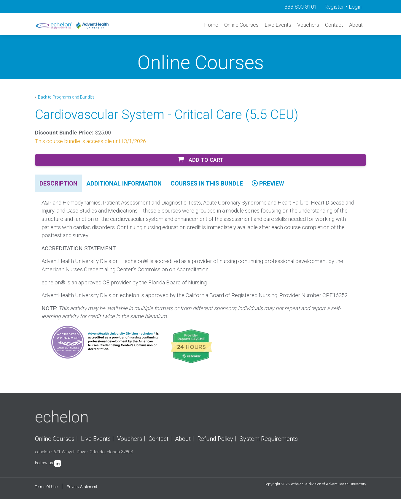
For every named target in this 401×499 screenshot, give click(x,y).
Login (355, 7)
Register (334, 7)
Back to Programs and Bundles (66, 97)
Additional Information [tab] (124, 183)
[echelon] (72, 25)
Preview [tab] (268, 183)
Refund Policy (215, 438)
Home (211, 25)
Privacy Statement (82, 486)
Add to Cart (200, 160)
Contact (334, 25)
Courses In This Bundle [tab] (207, 183)
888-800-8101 (300, 7)
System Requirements (269, 438)
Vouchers (308, 25)
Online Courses (241, 25)
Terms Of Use (46, 486)
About (356, 25)
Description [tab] (58, 183)
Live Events (278, 25)
